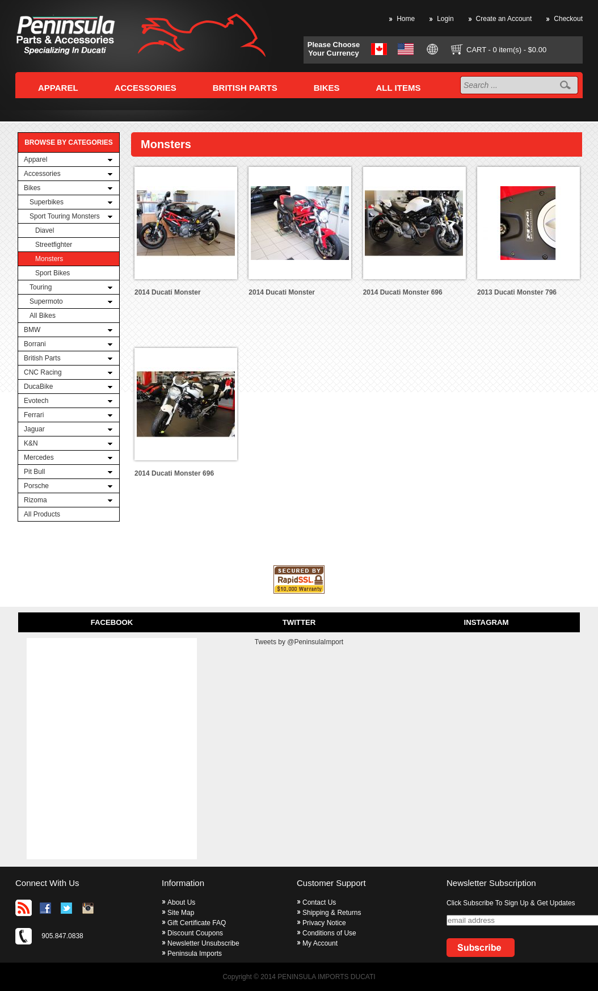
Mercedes (39, 457)
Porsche (36, 486)
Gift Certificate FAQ (196, 923)
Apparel (35, 159)
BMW (32, 330)
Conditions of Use (329, 933)
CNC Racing (43, 372)
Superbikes (47, 202)
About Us (181, 902)
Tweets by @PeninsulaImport (299, 642)
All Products (42, 514)
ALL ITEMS (398, 88)
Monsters (49, 259)
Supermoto (46, 301)
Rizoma (35, 500)
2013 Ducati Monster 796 (517, 292)
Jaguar (34, 429)
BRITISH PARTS (245, 88)
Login (445, 19)
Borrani (35, 344)
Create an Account (504, 19)
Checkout (568, 19)
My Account (320, 943)
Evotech (36, 401)
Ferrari (34, 415)
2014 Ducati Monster (167, 292)
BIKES (327, 88)
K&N (31, 443)
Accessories (42, 174)
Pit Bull (34, 472)
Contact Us (319, 902)
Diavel (44, 230)
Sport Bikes (52, 273)
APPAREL (58, 88)
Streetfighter (53, 245)
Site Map (180, 913)
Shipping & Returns (331, 913)
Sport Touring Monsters (65, 216)
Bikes (32, 188)
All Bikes (43, 316)
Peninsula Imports (194, 954)
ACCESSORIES (145, 88)
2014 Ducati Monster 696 (403, 292)
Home (406, 19)
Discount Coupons (195, 933)
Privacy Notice (324, 923)
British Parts (42, 358)
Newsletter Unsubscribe (203, 943)
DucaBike (38, 386)
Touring (41, 287)
